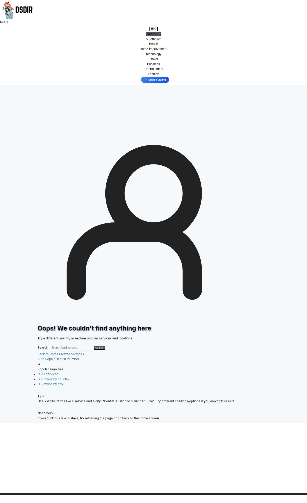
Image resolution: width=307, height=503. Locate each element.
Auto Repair (46, 359)
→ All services (48, 374)
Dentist (61, 359)
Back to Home (48, 354)
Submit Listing (155, 79)
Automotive (153, 39)
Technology (154, 54)
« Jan (4, 491)
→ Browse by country (53, 379)
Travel (153, 59)
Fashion (153, 74)
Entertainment (153, 69)
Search (43, 347)
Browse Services (71, 354)
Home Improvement (153, 49)
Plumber (73, 359)
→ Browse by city (50, 384)
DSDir (4, 22)
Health (153, 43)
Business (153, 64)
